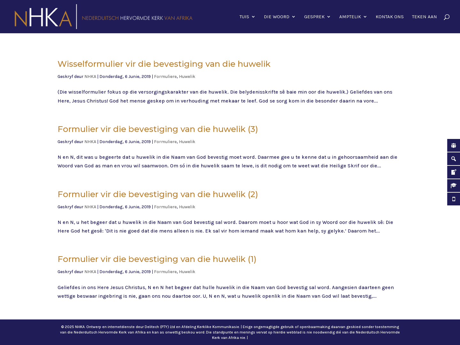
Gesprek (314, 16)
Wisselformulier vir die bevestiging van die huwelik (164, 64)
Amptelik (350, 16)
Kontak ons (390, 16)
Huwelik (187, 76)
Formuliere (165, 76)
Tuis (244, 16)
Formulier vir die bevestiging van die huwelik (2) (157, 194)
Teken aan (424, 16)
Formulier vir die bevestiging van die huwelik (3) (157, 129)
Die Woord (276, 16)
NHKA (90, 76)
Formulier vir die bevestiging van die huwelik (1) (157, 259)
